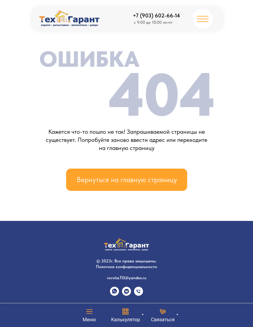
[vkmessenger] (126, 294)
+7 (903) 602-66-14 (156, 15)
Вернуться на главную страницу (127, 179)
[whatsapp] (114, 294)
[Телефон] (138, 294)
